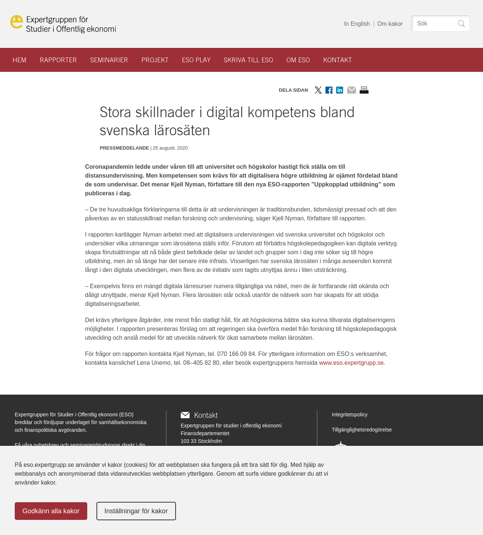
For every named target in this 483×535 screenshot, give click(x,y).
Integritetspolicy (349, 414)
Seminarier (109, 60)
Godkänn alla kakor (51, 511)
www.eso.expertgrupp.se (351, 363)
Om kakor (390, 24)
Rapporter (58, 60)
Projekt (155, 60)
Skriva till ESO (248, 60)
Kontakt (337, 60)
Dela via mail (351, 90)
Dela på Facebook (328, 90)
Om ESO (298, 60)
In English (357, 24)
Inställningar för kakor (136, 511)
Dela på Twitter (318, 90)
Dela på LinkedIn (339, 90)
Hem (20, 60)
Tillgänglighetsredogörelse (362, 430)
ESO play (196, 60)
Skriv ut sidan (364, 90)
